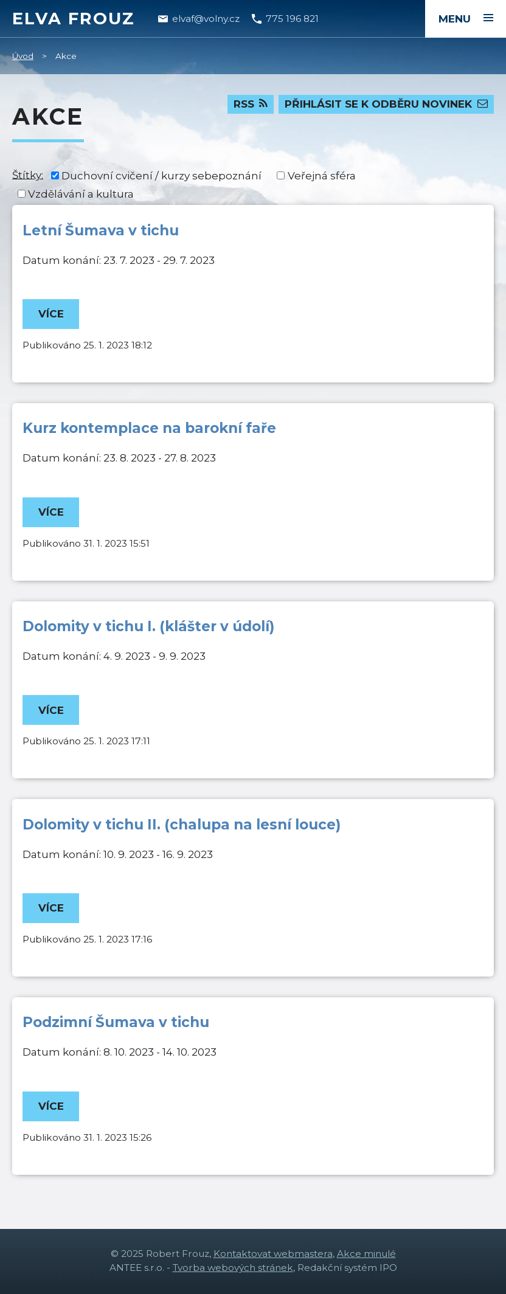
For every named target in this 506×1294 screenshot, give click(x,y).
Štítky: (27, 174)
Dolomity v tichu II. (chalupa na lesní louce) (182, 824)
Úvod (22, 56)
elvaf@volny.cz (206, 18)
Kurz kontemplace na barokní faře (149, 428)
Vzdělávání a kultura (81, 194)
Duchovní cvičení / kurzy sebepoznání (161, 176)
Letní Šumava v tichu (101, 230)
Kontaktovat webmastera (273, 1253)
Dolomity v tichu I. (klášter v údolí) (148, 626)
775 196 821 (292, 18)
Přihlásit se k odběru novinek (386, 104)
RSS (251, 104)
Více (51, 314)
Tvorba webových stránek (233, 1267)
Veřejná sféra (322, 176)
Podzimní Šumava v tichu (116, 1022)
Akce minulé (366, 1253)
